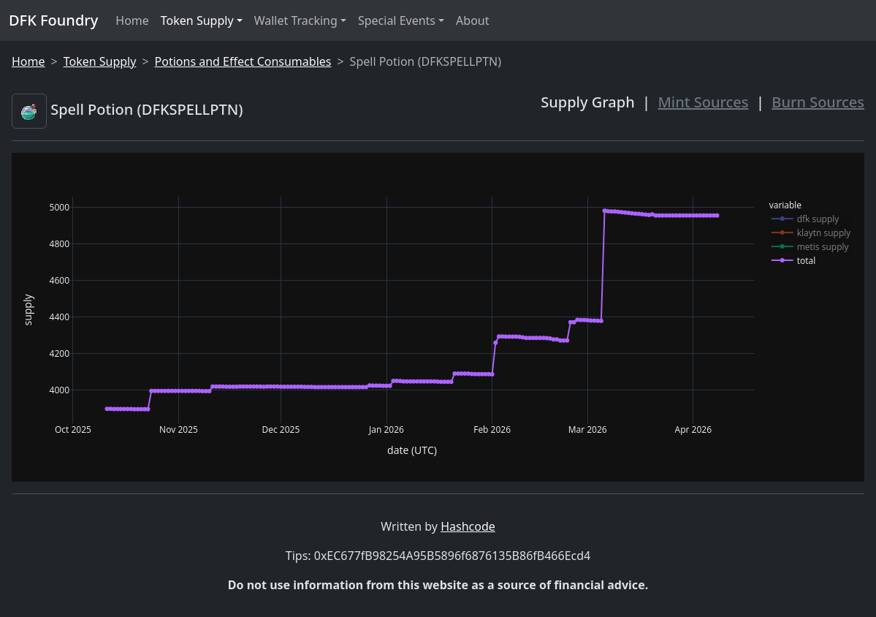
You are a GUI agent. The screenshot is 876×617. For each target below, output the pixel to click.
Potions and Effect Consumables (243, 61)
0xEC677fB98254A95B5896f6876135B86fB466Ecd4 (452, 556)
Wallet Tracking (296, 20)
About (472, 20)
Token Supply (197, 20)
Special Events (396, 20)
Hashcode (468, 526)
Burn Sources (818, 102)
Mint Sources (703, 102)
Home (132, 20)
